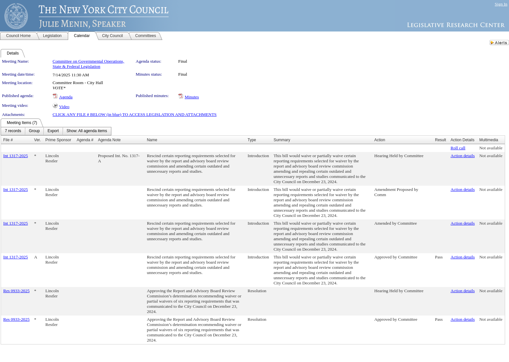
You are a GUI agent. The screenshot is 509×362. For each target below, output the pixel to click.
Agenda (65, 96)
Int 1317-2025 (15, 155)
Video (64, 106)
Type (252, 140)
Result (440, 140)
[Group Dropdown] (34, 131)
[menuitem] (13, 131)
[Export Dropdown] (53, 131)
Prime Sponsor (58, 140)
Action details (463, 155)
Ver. (37, 140)
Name (152, 140)
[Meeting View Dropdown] (87, 131)
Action (379, 140)
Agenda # (85, 140)
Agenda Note (109, 140)
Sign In (501, 4)
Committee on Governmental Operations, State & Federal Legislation (88, 64)
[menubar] (56, 131)
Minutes (192, 96)
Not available (490, 147)
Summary (282, 140)
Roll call (458, 147)
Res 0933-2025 (16, 290)
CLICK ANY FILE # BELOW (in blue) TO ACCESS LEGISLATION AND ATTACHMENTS (135, 114)
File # (8, 140)
